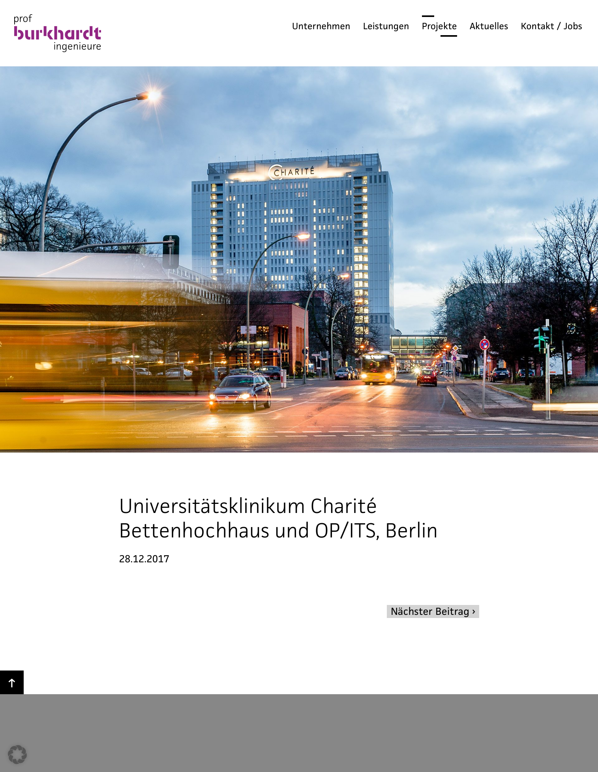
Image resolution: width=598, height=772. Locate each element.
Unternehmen (321, 26)
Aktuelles (489, 26)
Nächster (430, 611)
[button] (17, 754)
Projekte (439, 26)
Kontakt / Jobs (551, 26)
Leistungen (386, 26)
